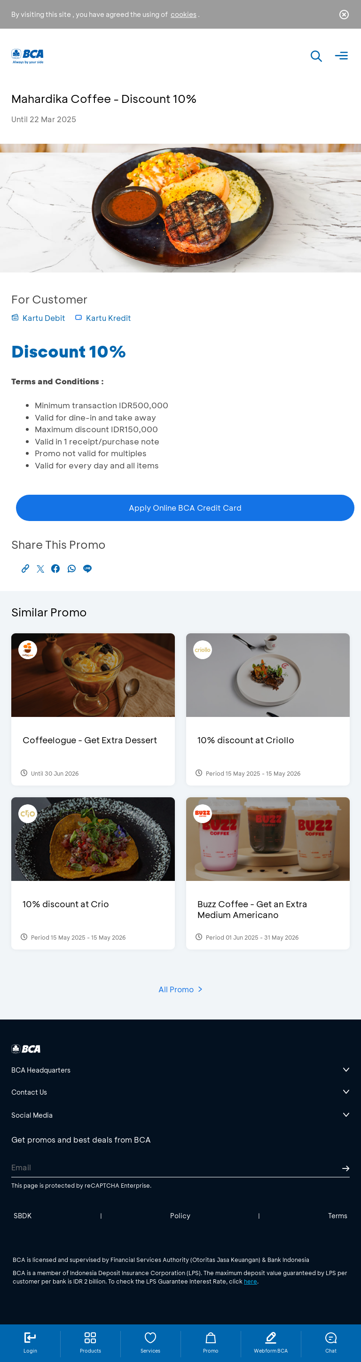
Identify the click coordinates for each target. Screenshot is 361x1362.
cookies (183, 14)
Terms (337, 1215)
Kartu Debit (38, 318)
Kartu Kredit (103, 318)
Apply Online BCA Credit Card (185, 508)
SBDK (23, 1215)
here (250, 1281)
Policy (180, 1215)
